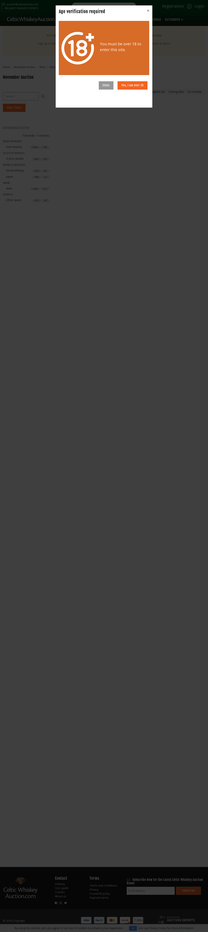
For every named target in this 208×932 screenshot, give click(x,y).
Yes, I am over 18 (132, 85)
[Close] (148, 10)
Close (106, 85)
